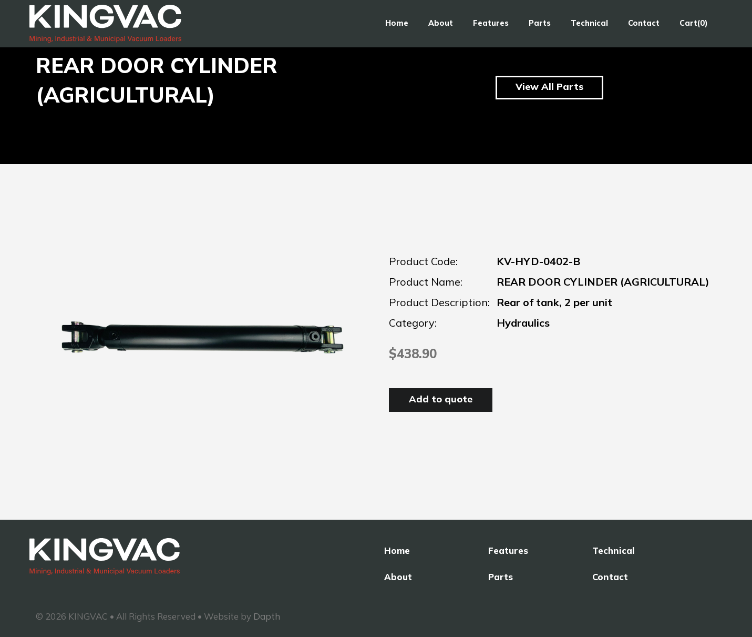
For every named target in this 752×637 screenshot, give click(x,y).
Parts (540, 23)
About (440, 23)
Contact (644, 23)
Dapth (266, 616)
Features (491, 23)
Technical (589, 23)
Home (396, 23)
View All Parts (549, 86)
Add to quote (440, 399)
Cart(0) (693, 23)
